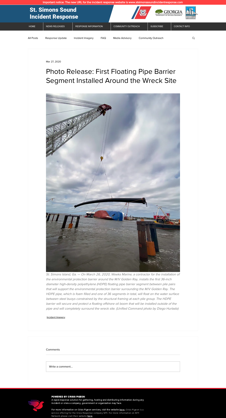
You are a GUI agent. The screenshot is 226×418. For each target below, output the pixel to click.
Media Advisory (122, 37)
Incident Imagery (83, 37)
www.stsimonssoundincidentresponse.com (156, 2)
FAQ (103, 37)
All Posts (33, 37)
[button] (193, 37)
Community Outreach (151, 37)
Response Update (56, 37)
